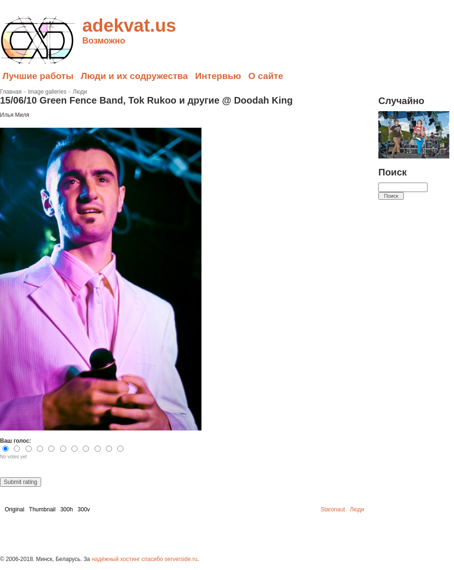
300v (84, 509)
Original (14, 509)
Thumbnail (42, 509)
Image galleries (47, 91)
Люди (80, 91)
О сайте (265, 76)
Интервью (218, 76)
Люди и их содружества (134, 76)
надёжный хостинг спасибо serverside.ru (144, 559)
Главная (11, 91)
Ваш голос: (15, 441)
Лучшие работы (37, 76)
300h (66, 509)
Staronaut (333, 509)
